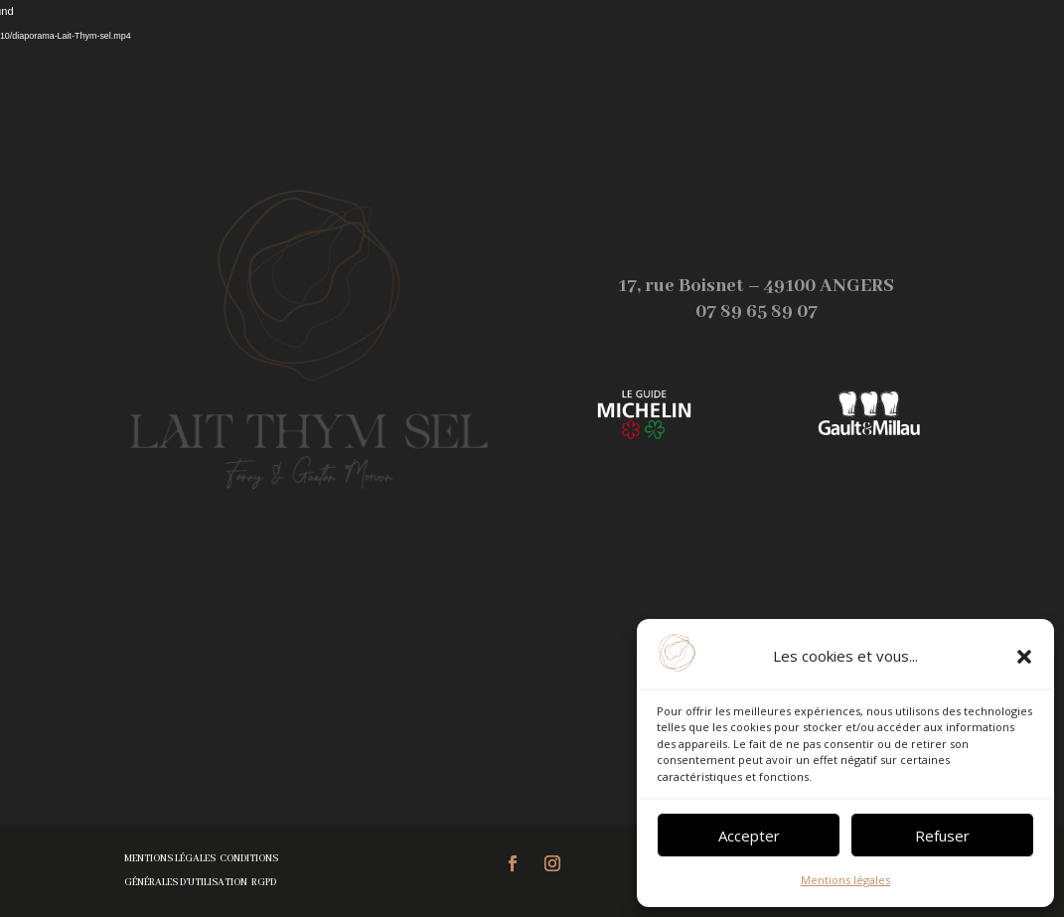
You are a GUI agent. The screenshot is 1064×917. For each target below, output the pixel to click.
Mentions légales (845, 879)
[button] (1024, 657)
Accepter (749, 835)
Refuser (942, 835)
